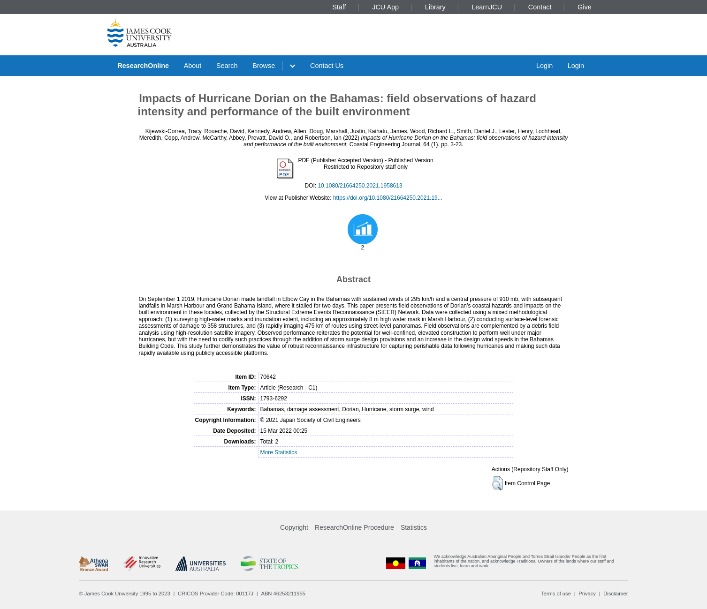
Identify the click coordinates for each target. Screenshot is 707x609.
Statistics (414, 527)
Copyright (294, 527)
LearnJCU (486, 7)
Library (435, 7)
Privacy (587, 593)
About (193, 65)
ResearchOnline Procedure (354, 527)
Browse (263, 65)
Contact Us (326, 65)
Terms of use (556, 593)
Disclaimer (615, 593)
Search (227, 65)
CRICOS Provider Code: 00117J (215, 593)
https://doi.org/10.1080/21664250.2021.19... (387, 198)
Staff (339, 7)
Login (544, 65)
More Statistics (278, 452)
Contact (540, 7)
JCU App (385, 7)
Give (585, 7)
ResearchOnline (143, 65)
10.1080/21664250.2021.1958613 (360, 185)
